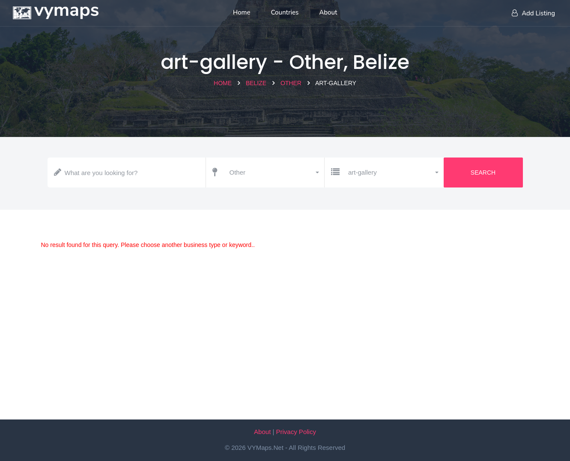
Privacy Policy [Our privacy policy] (296, 431)
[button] (274, 172)
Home (223, 83)
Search (483, 172)
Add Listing (533, 13)
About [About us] (328, 12)
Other (291, 83)
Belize (256, 83)
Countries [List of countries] (285, 12)
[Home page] (55, 10)
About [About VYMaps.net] (262, 431)
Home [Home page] (242, 12)
